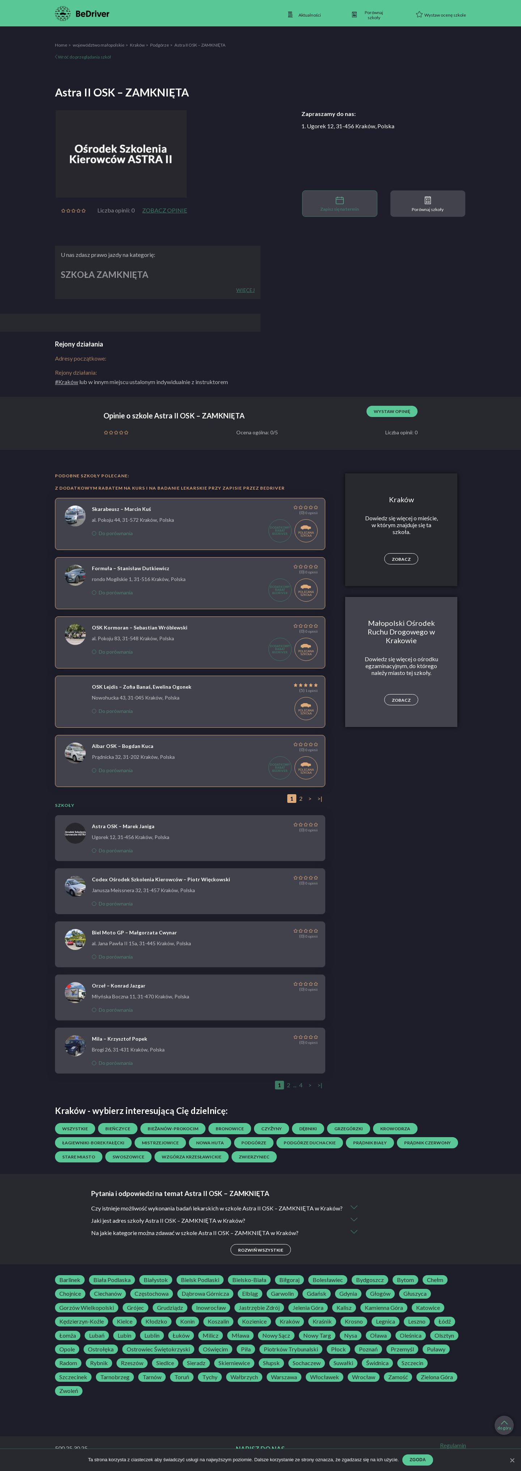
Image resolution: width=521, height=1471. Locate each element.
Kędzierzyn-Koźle (81, 1321)
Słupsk (271, 1363)
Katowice (428, 1307)
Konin (187, 1321)
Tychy (209, 1377)
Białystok (156, 1280)
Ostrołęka (101, 1349)
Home (61, 45)
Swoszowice (128, 1157)
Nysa (350, 1335)
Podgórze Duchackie (310, 1142)
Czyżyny (271, 1128)
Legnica (385, 1321)
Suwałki (343, 1363)
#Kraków (66, 381)
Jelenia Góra (308, 1307)
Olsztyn (444, 1335)
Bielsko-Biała (249, 1280)
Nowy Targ (317, 1335)
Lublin (152, 1335)
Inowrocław (211, 1307)
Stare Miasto (78, 1157)
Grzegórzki (348, 1128)
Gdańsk (316, 1293)
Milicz (211, 1335)
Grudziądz (170, 1307)
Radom (68, 1363)
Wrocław (363, 1377)
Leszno (416, 1321)
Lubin (124, 1335)
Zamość (398, 1377)
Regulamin (453, 1445)
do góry (504, 1425)
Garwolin (282, 1293)
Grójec (135, 1307)
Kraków (137, 45)
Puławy (436, 1349)
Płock (338, 1349)
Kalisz (344, 1307)
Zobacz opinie (164, 210)
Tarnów (152, 1377)
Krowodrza (395, 1128)
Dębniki (308, 1128)
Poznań (368, 1349)
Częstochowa (152, 1293)
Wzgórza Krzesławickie (191, 1157)
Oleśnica (411, 1335)
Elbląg (250, 1293)
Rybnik (99, 1363)
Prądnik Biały (370, 1142)
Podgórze (159, 45)
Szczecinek (73, 1377)
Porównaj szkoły (428, 204)
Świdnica (377, 1363)
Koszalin (218, 1321)
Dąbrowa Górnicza (205, 1293)
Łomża (67, 1335)
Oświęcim (215, 1349)
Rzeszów (132, 1363)
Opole (67, 1349)
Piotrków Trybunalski (291, 1349)
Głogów (380, 1293)
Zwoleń (68, 1391)
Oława (378, 1335)
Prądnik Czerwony (427, 1142)
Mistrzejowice (160, 1142)
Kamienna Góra (384, 1307)
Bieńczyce (117, 1128)
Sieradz (196, 1363)
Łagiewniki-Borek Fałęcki (93, 1142)
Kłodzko (156, 1321)
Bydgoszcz (370, 1280)
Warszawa (284, 1377)
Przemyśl (402, 1349)
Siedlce (165, 1363)
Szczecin (412, 1363)
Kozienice (254, 1321)
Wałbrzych (244, 1377)
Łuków (181, 1335)
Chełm (435, 1280)
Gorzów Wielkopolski (86, 1307)
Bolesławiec (328, 1280)
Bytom (405, 1280)
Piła (246, 1349)
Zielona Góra (437, 1377)
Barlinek (69, 1280)
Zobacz (401, 559)
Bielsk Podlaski (200, 1280)
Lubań (97, 1335)
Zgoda (418, 1459)
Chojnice (70, 1293)
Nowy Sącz (276, 1335)
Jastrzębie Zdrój (259, 1307)
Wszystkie (75, 1128)
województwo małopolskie (98, 45)
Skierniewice (234, 1363)
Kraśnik (322, 1321)
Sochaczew (307, 1363)
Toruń (181, 1377)
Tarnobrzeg (115, 1377)
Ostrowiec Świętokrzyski (158, 1349)
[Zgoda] (512, 1460)
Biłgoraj (289, 1280)
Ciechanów (108, 1293)
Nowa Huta (210, 1142)
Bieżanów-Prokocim (173, 1128)
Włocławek (324, 1377)
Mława (240, 1335)
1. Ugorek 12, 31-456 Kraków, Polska (347, 125)
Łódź (445, 1321)
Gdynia (348, 1293)
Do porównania (112, 533)
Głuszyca (415, 1293)
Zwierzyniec (254, 1157)
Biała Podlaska (112, 1280)
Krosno (354, 1321)
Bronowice (230, 1128)
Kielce (124, 1321)
